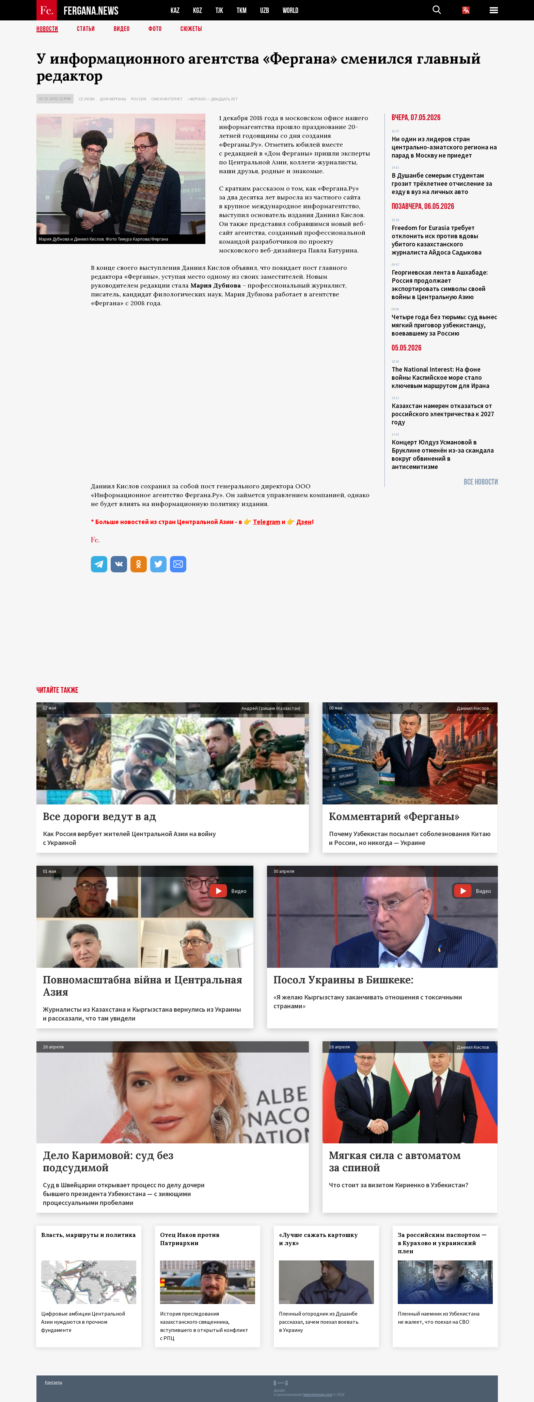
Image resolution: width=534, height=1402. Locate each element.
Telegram (266, 522)
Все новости (481, 482)
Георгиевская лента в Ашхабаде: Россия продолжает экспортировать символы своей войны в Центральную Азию (440, 284)
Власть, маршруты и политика (89, 1235)
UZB (264, 10)
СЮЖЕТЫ (191, 29)
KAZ (175, 10)
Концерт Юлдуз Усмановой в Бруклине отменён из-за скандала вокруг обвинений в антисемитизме (443, 454)
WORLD (290, 10)
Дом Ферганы (113, 98)
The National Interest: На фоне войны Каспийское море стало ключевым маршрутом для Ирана (440, 377)
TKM (242, 10)
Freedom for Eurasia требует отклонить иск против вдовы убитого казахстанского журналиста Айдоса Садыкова (437, 240)
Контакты (53, 1382)
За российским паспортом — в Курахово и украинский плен (442, 1243)
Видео (122, 29)
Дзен (304, 522)
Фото (155, 29)
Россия (138, 98)
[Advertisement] (267, 635)
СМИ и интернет (167, 98)
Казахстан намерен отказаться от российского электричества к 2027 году (443, 414)
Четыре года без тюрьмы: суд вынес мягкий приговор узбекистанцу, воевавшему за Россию (444, 325)
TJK (219, 10)
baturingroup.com (317, 1395)
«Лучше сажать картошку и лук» (318, 1239)
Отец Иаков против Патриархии (189, 1239)
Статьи (86, 29)
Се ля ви (87, 98)
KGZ (197, 10)
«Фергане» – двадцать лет (213, 98)
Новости (47, 29)
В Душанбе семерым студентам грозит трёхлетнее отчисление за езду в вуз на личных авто (442, 183)
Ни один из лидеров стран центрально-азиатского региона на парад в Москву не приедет (444, 147)
